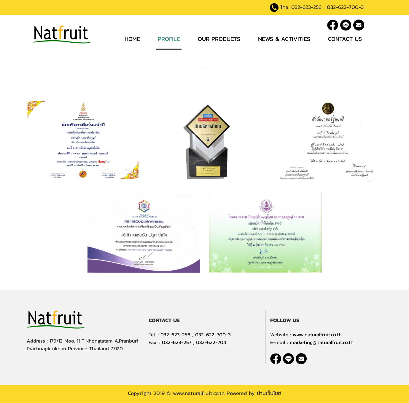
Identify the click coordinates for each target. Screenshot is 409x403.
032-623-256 (306, 7)
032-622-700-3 (345, 7)
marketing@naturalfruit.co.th (322, 342)
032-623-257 (176, 342)
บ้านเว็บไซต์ (269, 393)
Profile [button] (169, 38)
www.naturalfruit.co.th (317, 334)
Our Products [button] (219, 38)
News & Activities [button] (284, 38)
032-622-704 (211, 342)
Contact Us (345, 38)
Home (132, 38)
